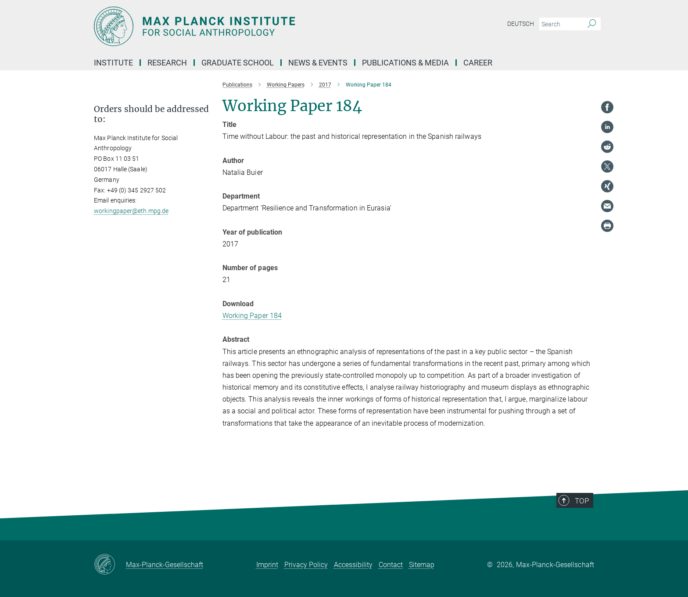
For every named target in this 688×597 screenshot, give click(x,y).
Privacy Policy (306, 565)
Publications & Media (405, 62)
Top (586, 514)
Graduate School (237, 62)
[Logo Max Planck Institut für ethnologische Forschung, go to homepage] (258, 26)
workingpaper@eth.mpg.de (131, 210)
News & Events (318, 62)
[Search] (592, 24)
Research (167, 62)
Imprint (267, 565)
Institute (113, 62)
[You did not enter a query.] (560, 24)
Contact (391, 565)
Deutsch (520, 23)
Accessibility (353, 565)
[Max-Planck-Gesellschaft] (110, 564)
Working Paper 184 (252, 315)
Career (477, 62)
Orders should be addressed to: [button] (151, 114)
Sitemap (421, 565)
